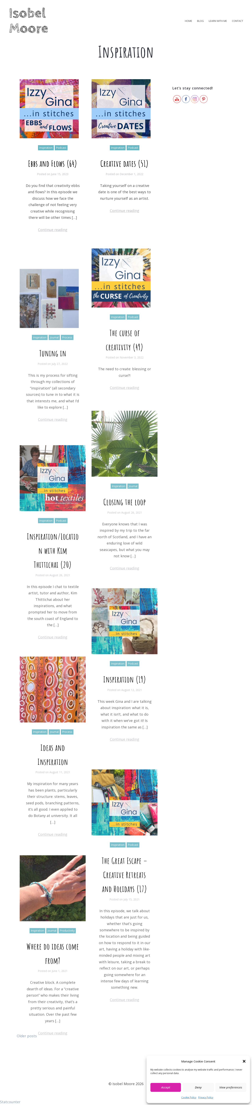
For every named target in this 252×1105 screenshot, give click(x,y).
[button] (244, 1061)
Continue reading (52, 235)
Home (188, 21)
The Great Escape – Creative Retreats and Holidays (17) (124, 1007)
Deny (198, 1087)
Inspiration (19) (124, 768)
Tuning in (52, 441)
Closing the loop (124, 594)
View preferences (230, 1087)
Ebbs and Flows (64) (52, 169)
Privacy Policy (205, 1097)
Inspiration (46, 153)
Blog (200, 21)
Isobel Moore (28, 21)
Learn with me (218, 21)
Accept (165, 1087)
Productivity (67, 1034)
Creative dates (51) (124, 168)
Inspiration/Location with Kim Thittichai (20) (53, 661)
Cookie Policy (188, 1097)
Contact (237, 21)
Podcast (61, 153)
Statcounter (10, 1101)
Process (67, 425)
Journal (54, 425)
